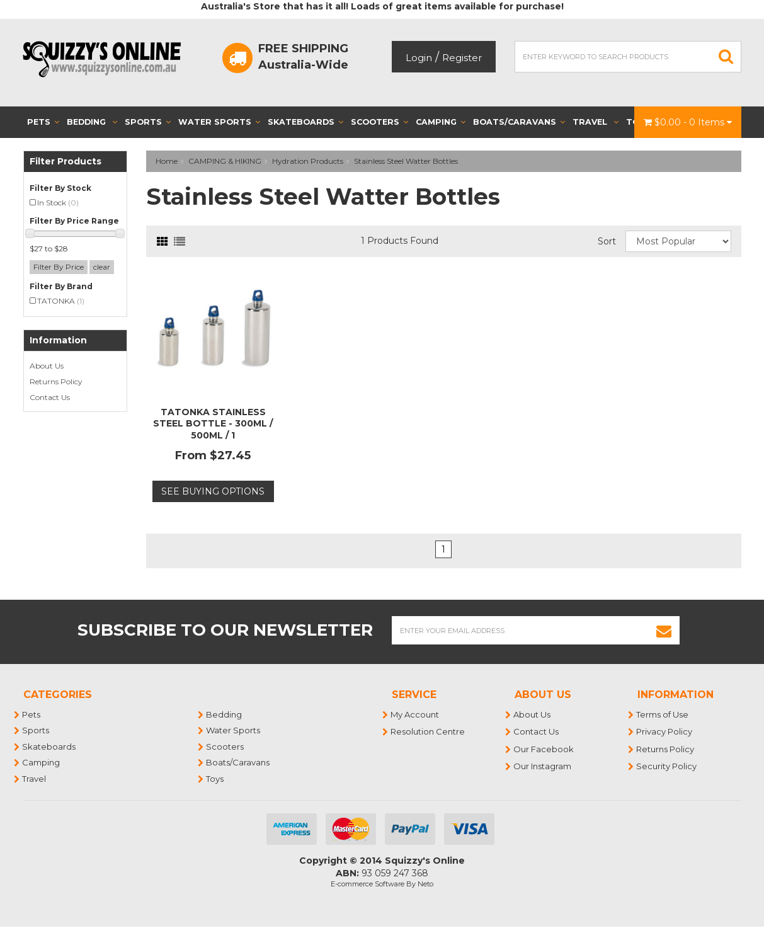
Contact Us (50, 397)
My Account (415, 714)
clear (101, 267)
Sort (607, 241)
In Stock (58, 202)
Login (419, 58)
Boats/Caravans (519, 122)
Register (462, 58)
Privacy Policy (664, 731)
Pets (43, 122)
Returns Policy (56, 381)
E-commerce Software (367, 883)
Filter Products (65, 161)
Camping (440, 122)
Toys (215, 779)
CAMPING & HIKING (224, 161)
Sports (148, 122)
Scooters (379, 122)
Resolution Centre (428, 731)
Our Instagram (543, 766)
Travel (596, 122)
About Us (47, 365)
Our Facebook (544, 749)
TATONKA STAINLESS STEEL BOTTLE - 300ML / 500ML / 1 (213, 423)
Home (167, 161)
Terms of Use (662, 714)
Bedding (92, 122)
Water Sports (219, 122)
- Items (688, 122)
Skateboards (305, 122)
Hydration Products (307, 161)
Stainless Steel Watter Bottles (406, 161)
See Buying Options (213, 491)
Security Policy (667, 766)
